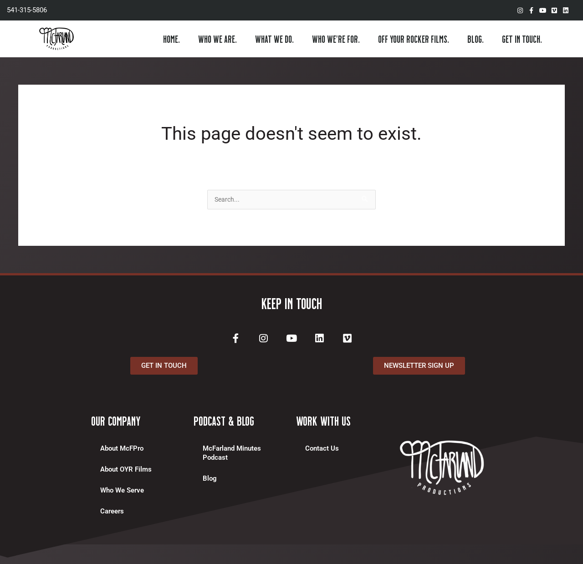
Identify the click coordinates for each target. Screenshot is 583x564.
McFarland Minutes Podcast (232, 455)
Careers (112, 514)
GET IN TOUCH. (522, 39)
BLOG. (475, 39)
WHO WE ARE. (217, 39)
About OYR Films (126, 472)
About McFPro (121, 451)
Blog (210, 481)
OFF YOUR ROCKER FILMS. (413, 39)
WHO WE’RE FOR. (336, 39)
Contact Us (322, 451)
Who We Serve (122, 493)
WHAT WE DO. (274, 39)
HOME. (171, 39)
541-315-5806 (27, 10)
